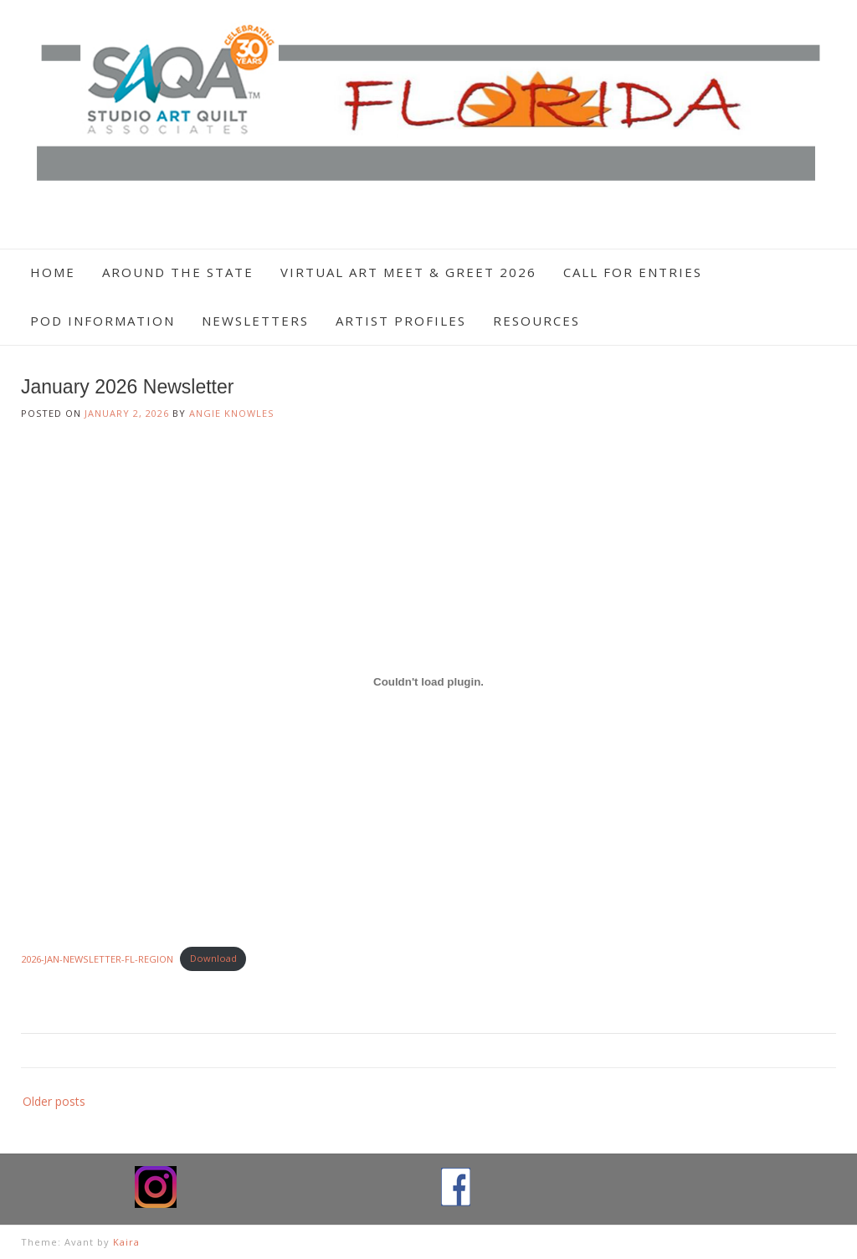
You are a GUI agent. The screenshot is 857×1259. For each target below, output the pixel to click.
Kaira (126, 1242)
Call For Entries (632, 272)
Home (52, 272)
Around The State (178, 272)
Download (213, 958)
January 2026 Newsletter (127, 387)
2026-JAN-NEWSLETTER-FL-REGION (97, 958)
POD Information (102, 320)
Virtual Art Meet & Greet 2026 (408, 272)
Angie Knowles (231, 413)
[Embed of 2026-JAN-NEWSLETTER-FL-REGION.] (428, 682)
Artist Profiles (401, 320)
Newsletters (255, 320)
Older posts (54, 1101)
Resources (536, 320)
